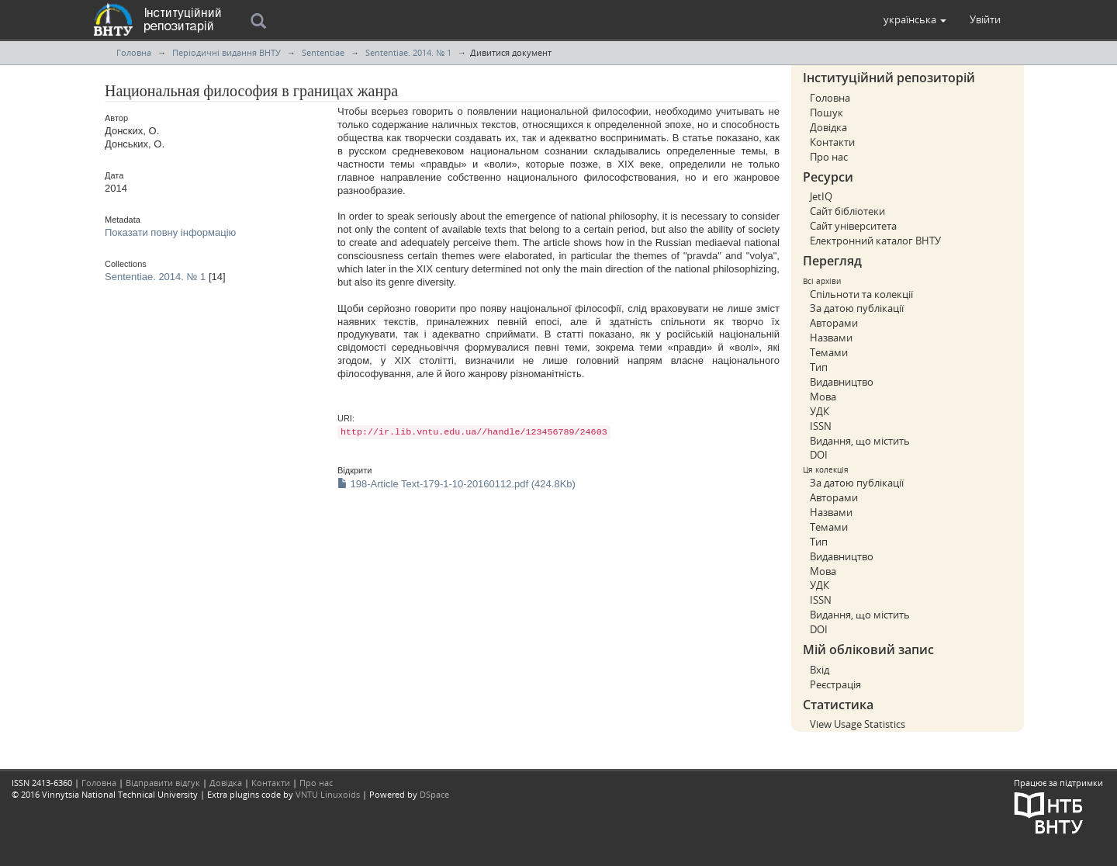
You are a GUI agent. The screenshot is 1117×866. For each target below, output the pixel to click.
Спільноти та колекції (861, 294)
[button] (915, 19)
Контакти (832, 142)
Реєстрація (835, 684)
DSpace (434, 794)
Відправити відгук (163, 782)
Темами (829, 352)
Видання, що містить (860, 441)
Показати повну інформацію (170, 232)
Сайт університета (853, 226)
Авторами (834, 323)
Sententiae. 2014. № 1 (408, 52)
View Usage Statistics (857, 724)
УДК (819, 411)
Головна (133, 52)
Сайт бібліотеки (847, 211)
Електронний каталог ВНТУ (875, 241)
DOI (819, 455)
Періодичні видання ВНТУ (226, 52)
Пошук (826, 113)
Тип (819, 367)
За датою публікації (857, 308)
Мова (823, 397)
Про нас (829, 157)
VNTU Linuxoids (328, 794)
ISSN (821, 426)
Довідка (828, 127)
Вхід (819, 670)
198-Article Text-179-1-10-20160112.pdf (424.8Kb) (456, 484)
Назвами (831, 338)
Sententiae (323, 52)
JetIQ (821, 196)
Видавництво (841, 382)
